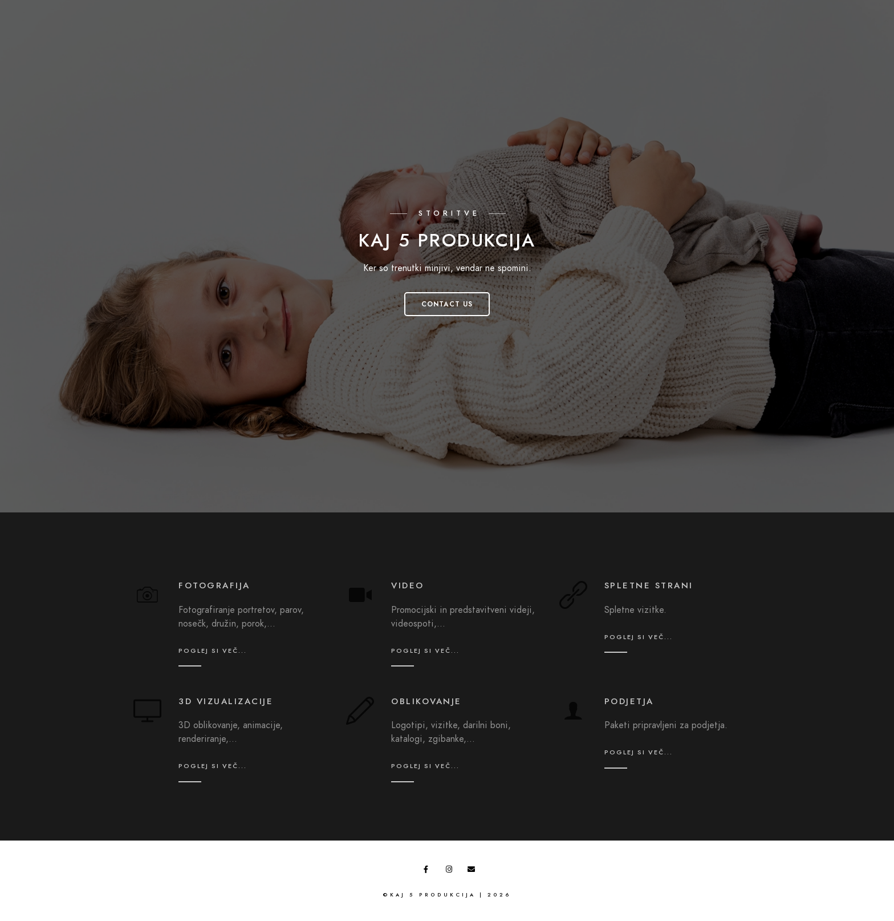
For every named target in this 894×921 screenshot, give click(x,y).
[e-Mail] (850, 17)
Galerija (617, 34)
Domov (549, 34)
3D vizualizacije (225, 701)
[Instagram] (830, 17)
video (407, 585)
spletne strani (648, 585)
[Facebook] (809, 17)
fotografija (214, 585)
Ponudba (690, 34)
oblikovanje (426, 701)
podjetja (629, 701)
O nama (763, 34)
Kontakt (832, 34)
